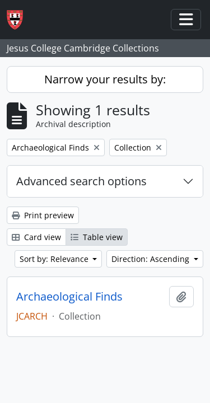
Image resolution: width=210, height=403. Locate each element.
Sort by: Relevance (55, 259)
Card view (36, 237)
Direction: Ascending (151, 259)
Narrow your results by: (105, 79)
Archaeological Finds (69, 296)
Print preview (43, 215)
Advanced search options (81, 181)
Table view (97, 237)
